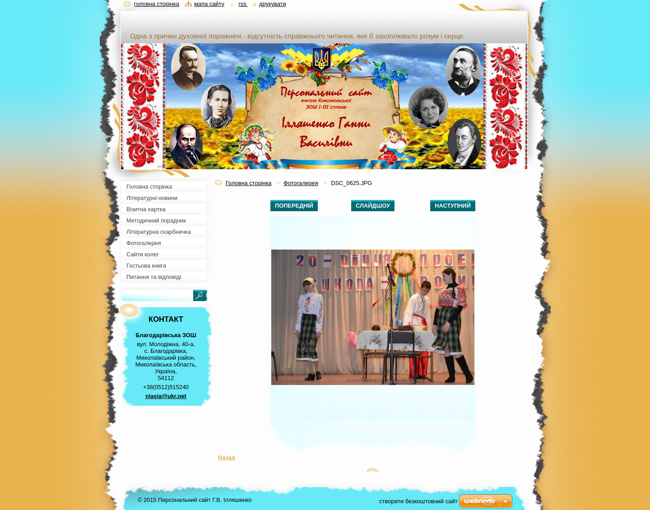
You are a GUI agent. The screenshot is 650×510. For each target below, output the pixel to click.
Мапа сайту (209, 3)
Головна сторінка (248, 183)
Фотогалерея (300, 183)
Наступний (453, 205)
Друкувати (272, 3)
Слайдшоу (373, 205)
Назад (226, 457)
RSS (243, 3)
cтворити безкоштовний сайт (418, 501)
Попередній (294, 205)
